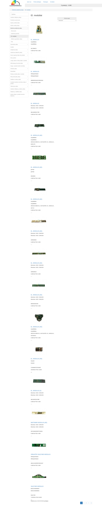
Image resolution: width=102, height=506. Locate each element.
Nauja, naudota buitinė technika (17, 66)
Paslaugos (45, 1)
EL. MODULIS (35, 39)
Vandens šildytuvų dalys (15, 17)
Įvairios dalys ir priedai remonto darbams (17, 95)
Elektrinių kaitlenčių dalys (18, 9)
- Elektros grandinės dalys (19, 39)
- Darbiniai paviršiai (14, 33)
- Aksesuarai (13, 30)
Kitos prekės (13, 57)
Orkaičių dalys (19, 68)
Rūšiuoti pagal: (67, 18)
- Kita (11, 41)
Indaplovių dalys (19, 49)
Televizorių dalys (19, 86)
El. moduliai (27, 9)
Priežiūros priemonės (15, 20)
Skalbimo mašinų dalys (19, 79)
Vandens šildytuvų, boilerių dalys (17, 89)
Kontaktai (52, 1)
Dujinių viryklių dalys (19, 22)
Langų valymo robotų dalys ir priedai (18, 60)
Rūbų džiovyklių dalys (19, 76)
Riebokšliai (12, 71)
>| (91, 503)
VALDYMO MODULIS (37, 486)
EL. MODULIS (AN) (36, 358)
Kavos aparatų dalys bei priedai (19, 55)
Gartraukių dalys (19, 44)
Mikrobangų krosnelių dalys (19, 63)
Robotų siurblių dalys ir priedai (17, 74)
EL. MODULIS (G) (36, 390)
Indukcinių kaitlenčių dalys (19, 52)
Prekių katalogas (37, 1)
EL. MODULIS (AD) (36, 135)
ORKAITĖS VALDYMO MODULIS (40, 454)
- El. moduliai (13, 36)
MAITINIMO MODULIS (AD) (39, 422)
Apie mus (29, 1)
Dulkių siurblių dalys (19, 25)
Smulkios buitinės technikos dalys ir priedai (19, 83)
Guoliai (12, 47)
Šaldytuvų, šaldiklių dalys (19, 91)
